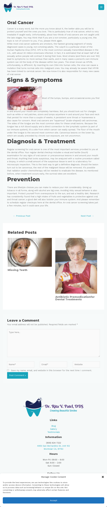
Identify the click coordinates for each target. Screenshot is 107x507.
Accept (53, 500)
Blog (53, 428)
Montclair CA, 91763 (53, 451)
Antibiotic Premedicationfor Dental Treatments (75, 300)
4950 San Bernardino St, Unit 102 (53, 447)
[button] (102, 477)
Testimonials (53, 434)
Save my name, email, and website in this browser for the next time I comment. (51, 372)
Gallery (53, 431)
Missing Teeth (17, 271)
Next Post (87, 217)
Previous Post (21, 217)
